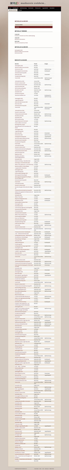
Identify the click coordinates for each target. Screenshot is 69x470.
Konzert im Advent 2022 (20, 185)
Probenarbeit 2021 (19, 211)
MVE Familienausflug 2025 (20, 88)
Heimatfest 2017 (18, 293)
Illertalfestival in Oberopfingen (21, 237)
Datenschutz (51, 468)
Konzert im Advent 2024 (20, 112)
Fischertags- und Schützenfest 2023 (22, 162)
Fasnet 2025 (17, 107)
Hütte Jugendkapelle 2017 (20, 289)
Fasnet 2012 (17, 399)
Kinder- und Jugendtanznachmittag (22, 298)
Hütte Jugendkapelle (19, 389)
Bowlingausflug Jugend (20, 124)
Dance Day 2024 (18, 133)
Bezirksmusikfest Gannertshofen (21, 51)
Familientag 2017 (18, 300)
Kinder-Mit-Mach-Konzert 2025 (21, 102)
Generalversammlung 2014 (20, 377)
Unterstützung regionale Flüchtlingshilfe (23, 207)
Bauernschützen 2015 (19, 345)
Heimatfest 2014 (18, 364)
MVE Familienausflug (19, 119)
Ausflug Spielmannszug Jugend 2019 (22, 246)
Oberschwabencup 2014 (20, 373)
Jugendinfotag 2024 (19, 131)
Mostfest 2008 (18, 420)
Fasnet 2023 (17, 181)
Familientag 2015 (18, 347)
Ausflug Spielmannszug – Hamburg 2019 (23, 235)
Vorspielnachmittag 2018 (20, 280)
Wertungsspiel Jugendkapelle (21, 275)
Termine (17, 27)
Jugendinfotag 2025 (19, 100)
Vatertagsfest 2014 (19, 371)
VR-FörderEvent (18, 270)
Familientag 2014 (18, 369)
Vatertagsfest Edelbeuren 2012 (21, 396)
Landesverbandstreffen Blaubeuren (22, 296)
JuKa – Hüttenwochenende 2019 (22, 233)
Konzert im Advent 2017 (20, 284)
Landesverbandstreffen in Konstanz (22, 401)
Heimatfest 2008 (18, 422)
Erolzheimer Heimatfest (20, 450)
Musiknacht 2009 (18, 415)
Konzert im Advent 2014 (20, 357)
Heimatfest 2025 (18, 91)
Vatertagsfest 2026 (18, 50)
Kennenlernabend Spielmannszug (22, 138)
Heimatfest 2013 (18, 385)
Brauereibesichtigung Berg (20, 291)
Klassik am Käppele (19, 441)
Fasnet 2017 (17, 317)
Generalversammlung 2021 (20, 212)
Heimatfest (52, 8)
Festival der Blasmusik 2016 (21, 329)
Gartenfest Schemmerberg (20, 301)
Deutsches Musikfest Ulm (20, 95)
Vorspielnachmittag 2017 (20, 313)
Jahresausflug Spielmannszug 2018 (22, 261)
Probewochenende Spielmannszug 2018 (23, 263)
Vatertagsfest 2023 (19, 169)
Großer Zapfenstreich (19, 440)
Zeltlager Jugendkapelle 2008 (21, 426)
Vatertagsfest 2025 (19, 98)
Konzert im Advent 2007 (20, 427)
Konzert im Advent (19, 449)
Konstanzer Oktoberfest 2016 (21, 324)
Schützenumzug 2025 (19, 93)
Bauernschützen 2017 (19, 294)
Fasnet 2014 (17, 382)
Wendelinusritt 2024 (19, 115)
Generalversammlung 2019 (20, 254)
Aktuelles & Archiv (13, 10)
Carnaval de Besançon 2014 (21, 380)
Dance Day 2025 (18, 103)
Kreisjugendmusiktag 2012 (20, 397)
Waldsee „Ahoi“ (18, 447)
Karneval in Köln (18, 315)
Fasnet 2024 (17, 143)
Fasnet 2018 (17, 282)
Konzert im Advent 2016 (20, 318)
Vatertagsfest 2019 (19, 247)
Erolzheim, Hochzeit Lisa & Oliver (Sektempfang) (25, 35)
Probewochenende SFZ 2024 (21, 114)
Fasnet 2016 (17, 338)
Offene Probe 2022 (19, 197)
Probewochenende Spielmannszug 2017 (23, 285)
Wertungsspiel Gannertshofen (21, 71)
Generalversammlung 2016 (20, 334)
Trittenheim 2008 (18, 424)
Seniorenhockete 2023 (19, 152)
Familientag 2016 (18, 331)
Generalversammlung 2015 (20, 352)
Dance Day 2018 (18, 273)
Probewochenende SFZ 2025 (21, 84)
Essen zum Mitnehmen (19, 218)
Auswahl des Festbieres (20, 278)
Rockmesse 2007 (18, 431)
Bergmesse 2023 (18, 154)
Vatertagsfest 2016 (19, 332)
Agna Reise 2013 (18, 387)
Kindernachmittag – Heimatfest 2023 (22, 161)
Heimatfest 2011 (18, 403)
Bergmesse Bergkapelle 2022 (21, 198)
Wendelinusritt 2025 (19, 90)
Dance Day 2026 (18, 74)
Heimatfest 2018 (18, 268)
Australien (17, 461)
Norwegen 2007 (18, 434)
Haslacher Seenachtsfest (20, 438)
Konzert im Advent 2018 (20, 259)
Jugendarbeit (45, 8)
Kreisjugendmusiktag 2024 (20, 136)
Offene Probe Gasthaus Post (21, 214)
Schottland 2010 (18, 406)
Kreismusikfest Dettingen (20, 413)
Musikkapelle (15, 8)
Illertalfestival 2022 (19, 200)
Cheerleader (30, 8)
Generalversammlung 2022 (20, 209)
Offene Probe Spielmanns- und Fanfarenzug (24, 164)
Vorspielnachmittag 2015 (20, 354)
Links (43, 468)
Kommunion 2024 (18, 134)
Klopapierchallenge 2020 (20, 221)
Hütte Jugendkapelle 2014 (20, 361)
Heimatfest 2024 (18, 117)
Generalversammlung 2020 (20, 219)
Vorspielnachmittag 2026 (20, 76)
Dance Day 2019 (18, 253)
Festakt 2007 (17, 445)
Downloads (36, 468)
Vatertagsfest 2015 (19, 350)
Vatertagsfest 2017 (19, 306)
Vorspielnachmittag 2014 (20, 378)
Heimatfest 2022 (18, 195)
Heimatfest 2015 (18, 343)
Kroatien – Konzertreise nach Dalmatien (23, 459)
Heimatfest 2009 (18, 411)
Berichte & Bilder (19, 24)
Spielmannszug (23, 8)
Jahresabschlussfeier (19, 145)
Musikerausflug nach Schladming (22, 359)
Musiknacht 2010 (18, 408)
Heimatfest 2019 (18, 240)
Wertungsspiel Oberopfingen (21, 175)
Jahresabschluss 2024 (19, 110)
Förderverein (38, 8)
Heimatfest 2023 (18, 159)
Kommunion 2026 (18, 53)
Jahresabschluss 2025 (19, 81)
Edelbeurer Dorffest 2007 (20, 443)
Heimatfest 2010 (18, 404)
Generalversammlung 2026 (20, 72)
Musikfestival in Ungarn (20, 452)
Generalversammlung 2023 (20, 180)
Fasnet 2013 (17, 390)
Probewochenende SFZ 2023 (21, 150)
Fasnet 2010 (17, 410)
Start (10, 8)
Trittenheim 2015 (18, 348)
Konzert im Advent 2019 (20, 227)
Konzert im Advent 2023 (20, 147)
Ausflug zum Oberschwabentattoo (22, 249)
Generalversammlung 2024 (20, 140)
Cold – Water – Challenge (20, 366)
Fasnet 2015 (17, 355)
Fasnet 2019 (17, 256)
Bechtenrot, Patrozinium (20, 39)
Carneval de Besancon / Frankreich (22, 454)
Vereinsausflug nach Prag (20, 287)
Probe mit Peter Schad (19, 223)
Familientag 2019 (18, 244)
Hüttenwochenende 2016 (20, 322)
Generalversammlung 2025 (20, 105)
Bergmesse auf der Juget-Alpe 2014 (22, 362)
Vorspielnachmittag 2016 (20, 336)
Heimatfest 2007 (18, 436)
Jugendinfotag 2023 (19, 171)
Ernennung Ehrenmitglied (20, 216)
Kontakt (20, 10)
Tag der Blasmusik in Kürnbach (21, 121)
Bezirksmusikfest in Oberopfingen (22, 166)
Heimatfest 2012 (18, 394)
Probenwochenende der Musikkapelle (23, 149)
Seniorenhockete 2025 (19, 86)
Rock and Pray (18, 375)
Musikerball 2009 (18, 417)
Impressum (47, 468)
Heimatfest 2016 (18, 327)
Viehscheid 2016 (18, 325)
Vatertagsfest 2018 (19, 271)
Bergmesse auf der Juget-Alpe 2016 (22, 320)
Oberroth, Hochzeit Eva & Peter (21, 42)
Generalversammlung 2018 (20, 277)
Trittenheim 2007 (18, 433)
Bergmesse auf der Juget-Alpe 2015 (22, 341)
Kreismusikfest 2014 (19, 368)
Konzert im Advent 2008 (20, 419)
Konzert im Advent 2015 (20, 339)
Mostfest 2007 (18, 429)
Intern (40, 468)
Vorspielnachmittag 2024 (20, 142)
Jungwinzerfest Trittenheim (21, 168)
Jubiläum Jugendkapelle (20, 251)
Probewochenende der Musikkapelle (22, 231)
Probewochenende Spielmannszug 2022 (23, 190)
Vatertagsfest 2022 (19, 204)
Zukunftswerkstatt (19, 205)
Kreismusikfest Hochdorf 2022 (21, 202)
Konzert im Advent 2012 (20, 392)
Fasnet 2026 (17, 78)
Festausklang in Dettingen (20, 239)
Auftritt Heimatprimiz (19, 242)
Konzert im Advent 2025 (20, 83)
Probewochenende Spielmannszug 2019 (23, 228)
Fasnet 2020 (17, 225)
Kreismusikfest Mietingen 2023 (21, 173)
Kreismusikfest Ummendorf (21, 122)
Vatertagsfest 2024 (19, 129)
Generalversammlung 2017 (20, 311)
